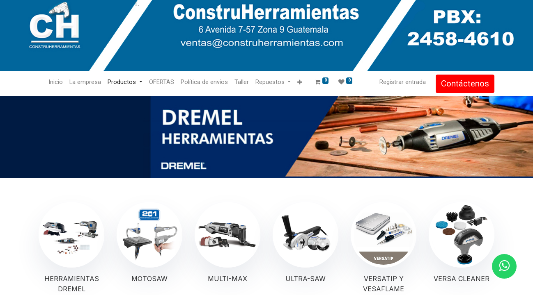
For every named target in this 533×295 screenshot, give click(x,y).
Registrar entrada (402, 82)
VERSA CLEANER (461, 279)
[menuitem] (55, 82)
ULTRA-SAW (305, 279)
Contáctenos (465, 83)
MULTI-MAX (227, 279)
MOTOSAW (149, 279)
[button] (299, 83)
